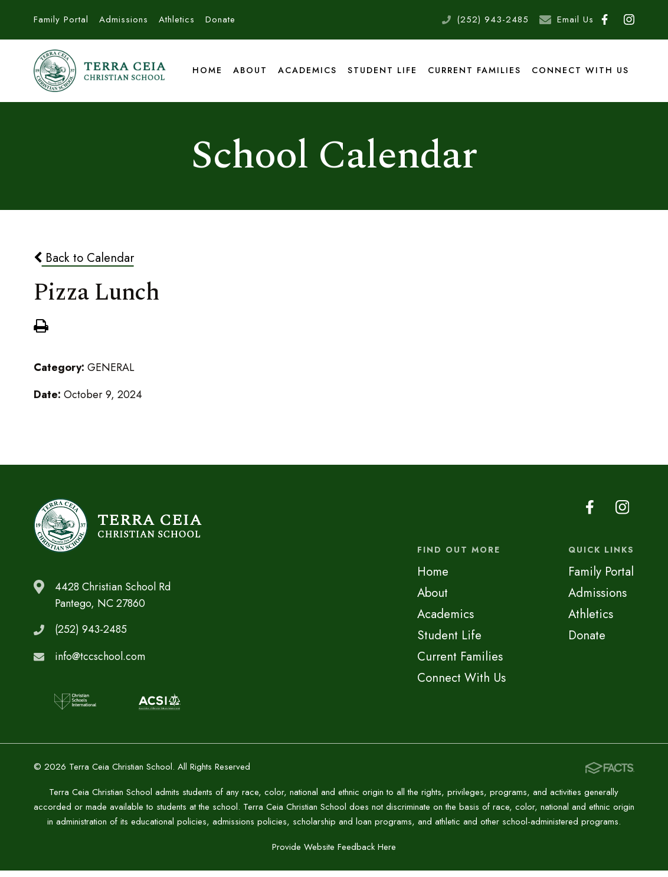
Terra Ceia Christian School (101, 73)
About (251, 73)
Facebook (604, 19)
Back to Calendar (84, 264)
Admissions (123, 19)
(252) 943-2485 (493, 19)
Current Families (475, 73)
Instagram (629, 19)
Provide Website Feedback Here (334, 853)
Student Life (383, 73)
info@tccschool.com (100, 663)
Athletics (177, 19)
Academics (308, 73)
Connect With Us (581, 73)
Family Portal (61, 19)
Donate (220, 19)
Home (209, 73)
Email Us (575, 19)
